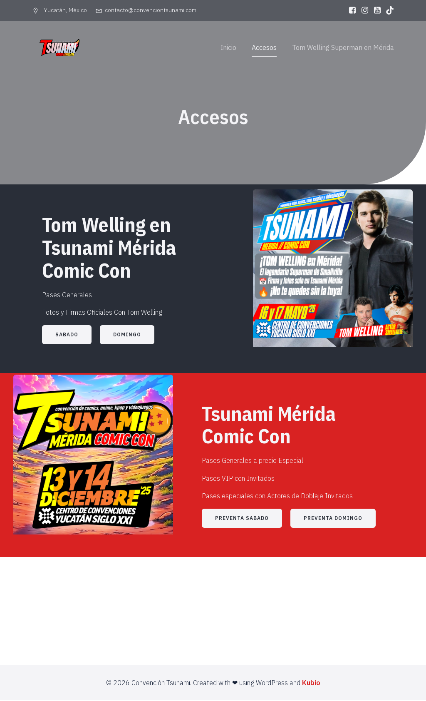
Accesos (264, 48)
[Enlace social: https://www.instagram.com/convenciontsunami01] (363, 10)
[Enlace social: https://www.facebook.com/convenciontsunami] (350, 10)
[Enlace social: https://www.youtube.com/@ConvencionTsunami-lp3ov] (375, 10)
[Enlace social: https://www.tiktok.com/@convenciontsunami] (387, 10)
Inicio (228, 48)
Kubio (311, 683)
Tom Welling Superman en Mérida (343, 48)
